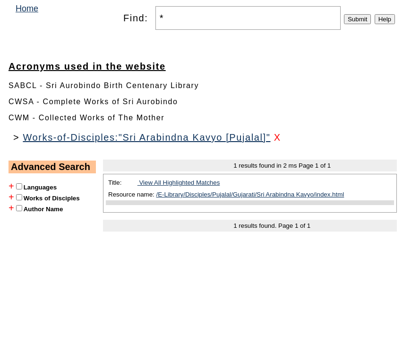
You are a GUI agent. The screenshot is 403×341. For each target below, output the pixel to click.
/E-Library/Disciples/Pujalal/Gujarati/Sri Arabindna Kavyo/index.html (250, 194)
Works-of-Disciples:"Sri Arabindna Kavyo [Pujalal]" (146, 137)
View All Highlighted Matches (178, 182)
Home (27, 8)
